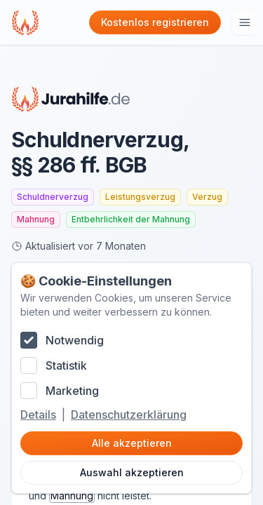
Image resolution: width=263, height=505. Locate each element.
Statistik (66, 365)
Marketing (72, 391)
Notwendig (75, 340)
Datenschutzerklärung (129, 415)
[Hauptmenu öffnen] (244, 22)
